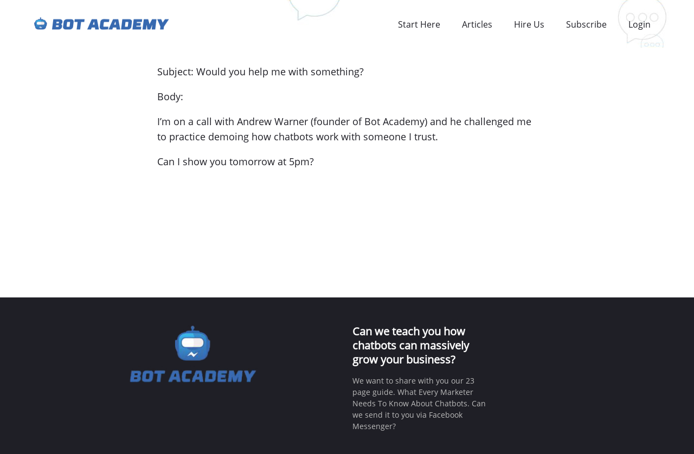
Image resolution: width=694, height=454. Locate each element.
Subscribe (586, 24)
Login (639, 24)
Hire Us (529, 24)
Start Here (419, 24)
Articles (477, 24)
